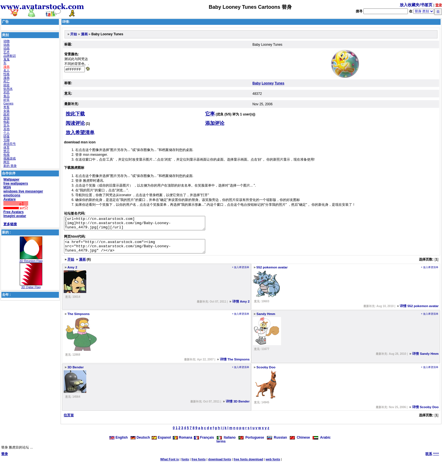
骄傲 (6, 136)
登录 (438, 5)
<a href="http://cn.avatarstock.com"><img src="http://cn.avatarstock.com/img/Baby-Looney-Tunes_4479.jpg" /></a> (143, 250)
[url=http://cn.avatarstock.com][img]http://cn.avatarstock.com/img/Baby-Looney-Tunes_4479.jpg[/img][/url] (143, 224)
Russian (277, 443)
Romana (182, 443)
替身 (4, 459)
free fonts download (248, 464)
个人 (6, 132)
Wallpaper (11, 179)
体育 (6, 147)
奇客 (6, 107)
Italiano (226, 443)
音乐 (6, 125)
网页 (6, 162)
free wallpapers (15, 183)
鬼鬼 (6, 59)
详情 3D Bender (238, 406)
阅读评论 (75, 123)
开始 (73, 34)
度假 (6, 118)
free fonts (198, 464)
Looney (268, 83)
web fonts (273, 464)
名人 (6, 70)
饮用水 (8, 88)
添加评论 (214, 123)
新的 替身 (10, 165)
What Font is (169, 464)
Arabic (322, 443)
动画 (6, 44)
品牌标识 (9, 55)
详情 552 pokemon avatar (419, 311)
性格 (6, 74)
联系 (428, 459)
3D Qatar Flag (31, 287)
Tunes (279, 83)
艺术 (6, 52)
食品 (6, 96)
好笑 (6, 99)
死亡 (6, 81)
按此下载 (75, 114)
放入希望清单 (80, 132)
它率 (210, 114)
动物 (6, 41)
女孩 (6, 110)
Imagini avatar (14, 216)
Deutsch (140, 443)
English (119, 443)
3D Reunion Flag (31, 260)
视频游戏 (9, 158)
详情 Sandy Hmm (425, 358)
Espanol (161, 443)
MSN (7, 187)
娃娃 (6, 85)
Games (8, 103)
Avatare (9, 199)
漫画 (6, 66)
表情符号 (9, 143)
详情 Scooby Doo (425, 412)
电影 (6, 121)
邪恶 (6, 92)
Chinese (300, 443)
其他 (6, 129)
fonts (185, 464)
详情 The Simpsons (235, 364)
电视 (6, 154)
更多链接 (10, 224)
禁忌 (6, 151)
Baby (257, 83)
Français (204, 443)
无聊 (6, 140)
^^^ (436, 459)
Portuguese (251, 443)
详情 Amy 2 (241, 306)
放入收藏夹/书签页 (416, 5)
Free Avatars (13, 212)
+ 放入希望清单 (240, 272)
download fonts (219, 464)
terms (221, 447)
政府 (6, 114)
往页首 (69, 420)
